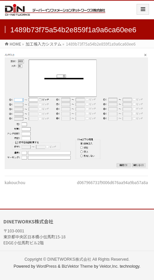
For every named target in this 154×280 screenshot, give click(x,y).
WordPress (46, 266)
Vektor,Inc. (109, 266)
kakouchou (15, 182)
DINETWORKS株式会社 (69, 259)
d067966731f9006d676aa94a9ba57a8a (112, 182)
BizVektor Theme (77, 266)
